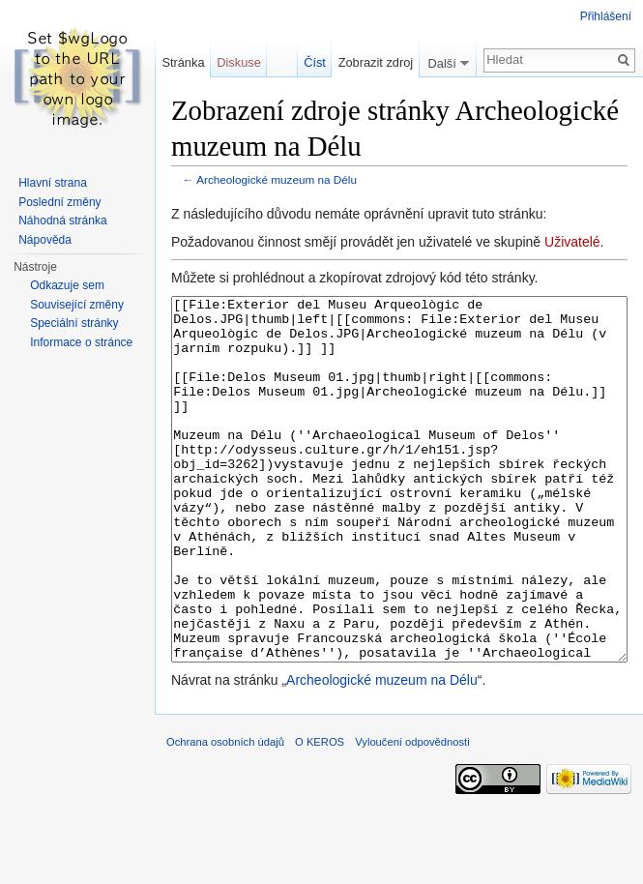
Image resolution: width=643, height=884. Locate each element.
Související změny (77, 304)
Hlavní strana (52, 183)
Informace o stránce (81, 342)
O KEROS (319, 814)
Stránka (182, 62)
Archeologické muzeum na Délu (276, 179)
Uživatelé (572, 242)
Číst (315, 62)
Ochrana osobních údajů (225, 814)
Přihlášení (605, 16)
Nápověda (45, 240)
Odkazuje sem (67, 285)
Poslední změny (59, 202)
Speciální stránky (74, 323)
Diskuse (239, 62)
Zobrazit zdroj (376, 62)
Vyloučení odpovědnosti (412, 814)
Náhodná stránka (62, 220)
